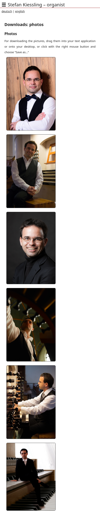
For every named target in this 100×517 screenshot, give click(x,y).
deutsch (7, 11)
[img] (4, 4)
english (20, 11)
